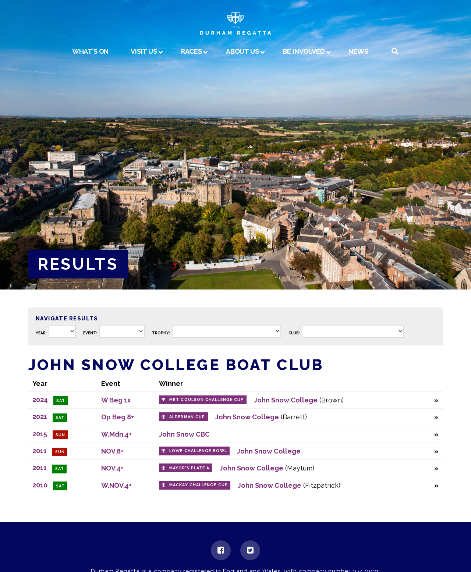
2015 (39, 434)
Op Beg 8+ (117, 417)
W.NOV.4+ (116, 485)
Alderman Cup (187, 417)
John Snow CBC (184, 434)
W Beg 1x (116, 400)
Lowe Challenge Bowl (198, 450)
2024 (40, 400)
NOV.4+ (112, 468)
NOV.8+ (112, 451)
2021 (39, 416)
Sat (60, 400)
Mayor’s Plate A (189, 468)
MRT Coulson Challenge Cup (206, 399)
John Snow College (286, 400)
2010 (39, 485)
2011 (39, 451)
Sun (60, 435)
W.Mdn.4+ (116, 434)
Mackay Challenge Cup (198, 485)
